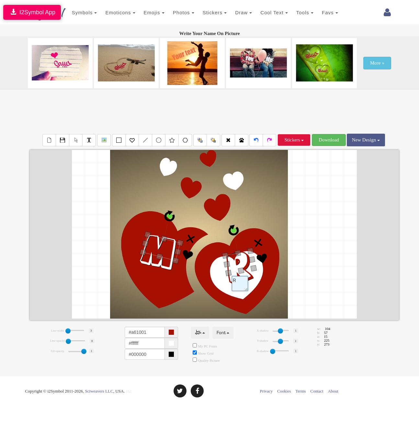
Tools (297, 12)
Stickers (208, 12)
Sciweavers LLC (99, 391)
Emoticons (113, 12)
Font (223, 332)
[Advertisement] (209, 111)
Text (240, 283)
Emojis (147, 12)
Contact (316, 391)
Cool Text (267, 12)
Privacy (266, 391)
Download (329, 139)
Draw (236, 12)
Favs (323, 12)
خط (200, 332)
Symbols (77, 12)
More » (377, 63)
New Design (366, 139)
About (333, 391)
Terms (300, 391)
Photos (176, 12)
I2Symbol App (32, 12)
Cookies (284, 391)
